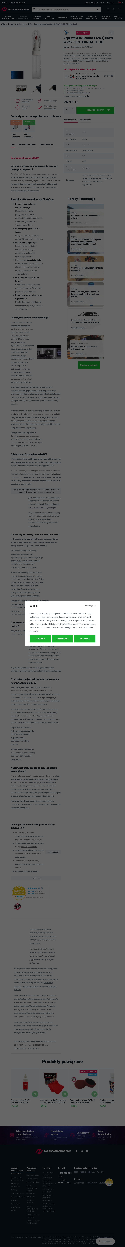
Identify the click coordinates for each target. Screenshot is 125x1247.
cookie (46, 614)
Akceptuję (85, 639)
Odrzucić (40, 639)
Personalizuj (62, 639)
